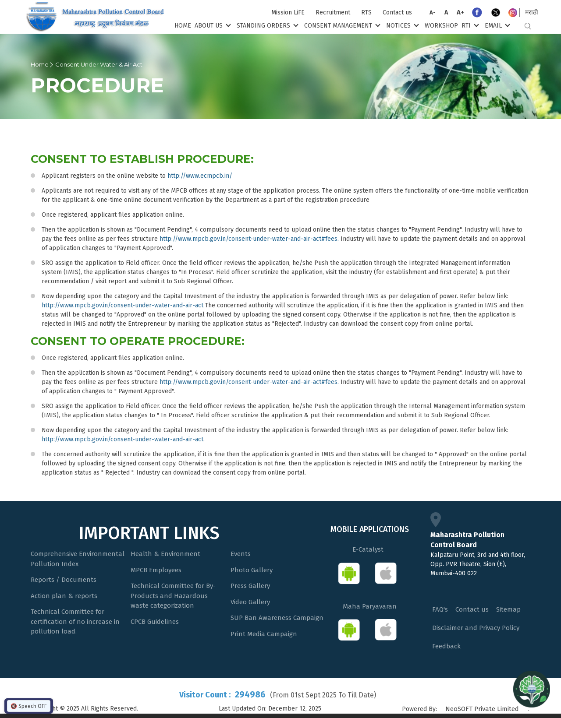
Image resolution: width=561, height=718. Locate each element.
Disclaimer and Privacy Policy (475, 628)
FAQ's (440, 609)
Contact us (397, 12)
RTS (366, 12)
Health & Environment (165, 554)
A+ (461, 12)
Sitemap (508, 609)
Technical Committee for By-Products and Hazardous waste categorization (173, 595)
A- (433, 12)
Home (182, 25)
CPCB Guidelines (155, 622)
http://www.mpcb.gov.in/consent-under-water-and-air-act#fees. (249, 239)
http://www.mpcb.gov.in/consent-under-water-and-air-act (122, 305)
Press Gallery (250, 586)
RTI (469, 25)
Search (528, 26)
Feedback (446, 646)
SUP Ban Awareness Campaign (277, 618)
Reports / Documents (63, 580)
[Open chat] (531, 688)
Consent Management (341, 25)
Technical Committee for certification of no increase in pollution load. (75, 621)
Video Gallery (250, 602)
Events (241, 554)
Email (496, 25)
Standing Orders (266, 25)
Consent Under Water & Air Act (98, 64)
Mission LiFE (288, 12)
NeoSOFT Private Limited (482, 709)
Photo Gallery (252, 570)
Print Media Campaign (264, 634)
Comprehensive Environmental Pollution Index (77, 559)
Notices (401, 25)
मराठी (531, 12)
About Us (212, 25)
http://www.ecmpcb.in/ (199, 176)
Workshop (441, 25)
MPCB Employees (156, 570)
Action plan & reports (64, 596)
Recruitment (333, 12)
